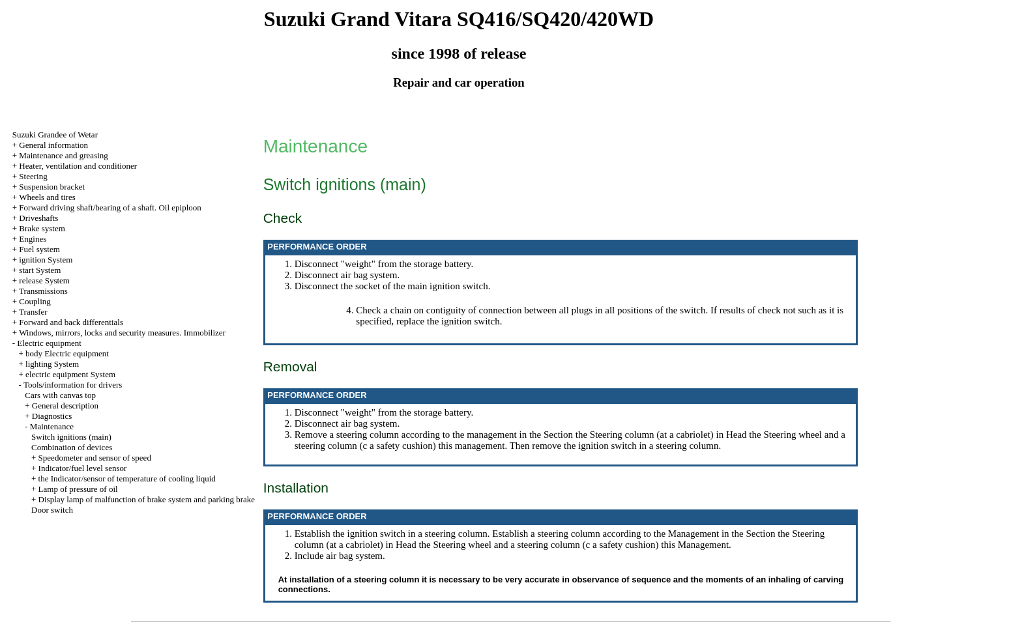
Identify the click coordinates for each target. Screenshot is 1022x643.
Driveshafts (38, 218)
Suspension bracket (52, 187)
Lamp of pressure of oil (78, 489)
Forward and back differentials (71, 322)
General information (53, 145)
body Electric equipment (67, 353)
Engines (32, 239)
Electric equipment (49, 343)
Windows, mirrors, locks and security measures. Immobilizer (122, 332)
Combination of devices (71, 447)
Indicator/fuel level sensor (82, 468)
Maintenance (52, 426)
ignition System (45, 259)
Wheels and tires (47, 197)
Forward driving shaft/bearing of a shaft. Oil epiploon (110, 207)
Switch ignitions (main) (71, 437)
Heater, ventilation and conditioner (78, 166)
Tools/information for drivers (72, 385)
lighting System (52, 364)
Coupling (34, 301)
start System (40, 270)
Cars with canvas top (60, 395)
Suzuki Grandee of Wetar (55, 134)
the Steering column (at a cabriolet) (645, 434)
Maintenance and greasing (63, 155)
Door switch (52, 510)
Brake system (42, 228)
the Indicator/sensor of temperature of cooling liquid (127, 478)
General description (65, 405)
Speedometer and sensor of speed (94, 458)
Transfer (33, 312)
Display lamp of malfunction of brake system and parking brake (147, 499)
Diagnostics (52, 416)
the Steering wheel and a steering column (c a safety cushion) (538, 544)
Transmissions (43, 291)
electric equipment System (70, 374)
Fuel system (39, 249)
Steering (33, 176)
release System (44, 280)
